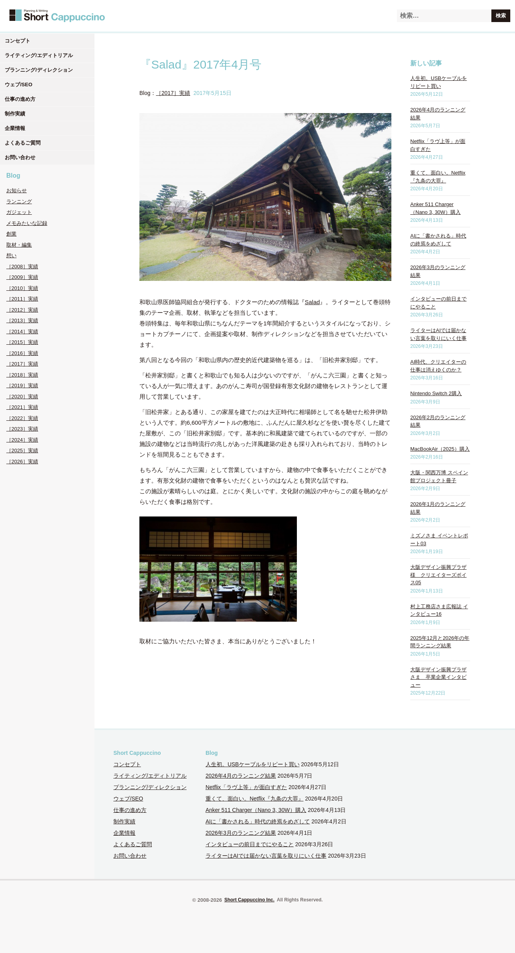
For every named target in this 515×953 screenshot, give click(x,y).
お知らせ (16, 190)
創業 (11, 234)
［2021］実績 (22, 407)
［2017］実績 (22, 364)
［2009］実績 (22, 277)
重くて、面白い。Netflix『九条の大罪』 (255, 798)
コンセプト (17, 41)
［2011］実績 (22, 299)
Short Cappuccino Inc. (249, 900)
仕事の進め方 (20, 99)
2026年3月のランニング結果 (241, 833)
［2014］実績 (22, 331)
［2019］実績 (22, 385)
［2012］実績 (22, 310)
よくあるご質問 (23, 143)
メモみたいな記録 (26, 223)
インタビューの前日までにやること (250, 844)
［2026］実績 (22, 461)
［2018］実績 (22, 375)
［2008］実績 (22, 266)
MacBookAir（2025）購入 (440, 449)
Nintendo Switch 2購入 (436, 393)
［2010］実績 (22, 288)
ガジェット (19, 212)
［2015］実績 (22, 342)
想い (11, 255)
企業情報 (15, 128)
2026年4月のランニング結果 (241, 776)
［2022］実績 (22, 418)
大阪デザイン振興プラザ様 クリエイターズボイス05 (438, 574)
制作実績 (15, 114)
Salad (312, 302)
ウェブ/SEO (18, 84)
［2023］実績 (22, 429)
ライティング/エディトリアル (39, 55)
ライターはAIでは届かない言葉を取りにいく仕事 (266, 856)
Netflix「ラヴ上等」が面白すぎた (246, 787)
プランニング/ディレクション (39, 70)
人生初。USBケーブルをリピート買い (253, 764)
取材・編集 (19, 245)
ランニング (19, 201)
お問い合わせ (20, 157)
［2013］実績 (22, 320)
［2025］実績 (22, 450)
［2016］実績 (22, 353)
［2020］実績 (22, 396)
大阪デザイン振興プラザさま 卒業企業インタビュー (438, 677)
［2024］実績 (22, 440)
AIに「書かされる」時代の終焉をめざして (258, 821)
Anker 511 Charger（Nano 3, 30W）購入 (256, 810)
